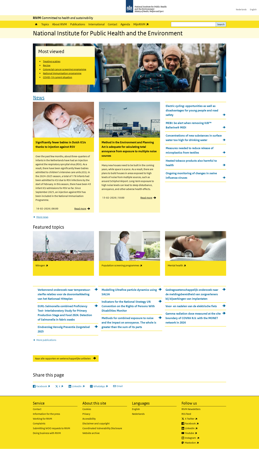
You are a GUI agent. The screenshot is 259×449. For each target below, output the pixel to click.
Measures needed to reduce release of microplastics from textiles (189, 150)
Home (36, 24)
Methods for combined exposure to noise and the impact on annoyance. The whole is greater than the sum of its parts (129, 322)
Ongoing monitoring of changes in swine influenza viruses (191, 175)
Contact (112, 24)
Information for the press (46, 413)
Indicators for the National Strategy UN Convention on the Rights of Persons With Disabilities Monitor (128, 306)
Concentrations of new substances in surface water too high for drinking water (194, 138)
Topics (45, 24)
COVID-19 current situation (57, 77)
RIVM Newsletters (191, 409)
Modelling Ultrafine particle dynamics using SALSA (129, 292)
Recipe (46, 65)
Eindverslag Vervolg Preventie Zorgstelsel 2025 (64, 329)
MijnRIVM (141, 24)
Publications (77, 24)
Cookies (86, 409)
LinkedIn (200, 428)
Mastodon (200, 443)
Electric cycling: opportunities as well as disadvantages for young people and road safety (192, 110)
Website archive (91, 433)
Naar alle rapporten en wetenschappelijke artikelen (63, 358)
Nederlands (241, 9)
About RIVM (59, 24)
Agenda (125, 24)
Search (221, 24)
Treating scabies (51, 61)
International (96, 24)
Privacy (86, 413)
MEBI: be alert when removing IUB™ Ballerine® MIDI (189, 125)
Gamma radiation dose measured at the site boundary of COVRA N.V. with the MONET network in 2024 (193, 318)
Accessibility (89, 418)
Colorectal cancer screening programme (64, 69)
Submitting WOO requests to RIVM (51, 428)
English (253, 9)
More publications (46, 340)
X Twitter (200, 419)
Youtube (199, 433)
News (38, 97)
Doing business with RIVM (47, 433)
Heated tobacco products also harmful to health (191, 163)
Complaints (39, 423)
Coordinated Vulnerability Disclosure (102, 428)
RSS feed (186, 413)
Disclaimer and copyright (96, 423)
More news (42, 217)
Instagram (201, 438)
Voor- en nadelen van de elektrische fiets (191, 306)
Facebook (200, 424)
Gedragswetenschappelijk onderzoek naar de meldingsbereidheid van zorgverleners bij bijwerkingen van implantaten (192, 294)
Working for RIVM (42, 418)
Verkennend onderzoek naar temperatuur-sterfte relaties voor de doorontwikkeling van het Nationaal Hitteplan (64, 294)
